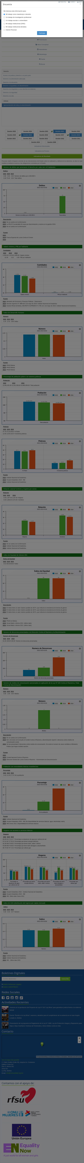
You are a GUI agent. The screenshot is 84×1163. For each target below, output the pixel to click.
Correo (71, 2)
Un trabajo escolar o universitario (16, 20)
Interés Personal (11, 30)
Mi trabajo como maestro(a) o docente (18, 14)
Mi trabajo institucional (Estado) (16, 27)
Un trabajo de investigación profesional (18, 17)
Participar (42, 33)
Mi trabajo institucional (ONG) (15, 23)
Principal (62, 2)
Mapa (79, 2)
